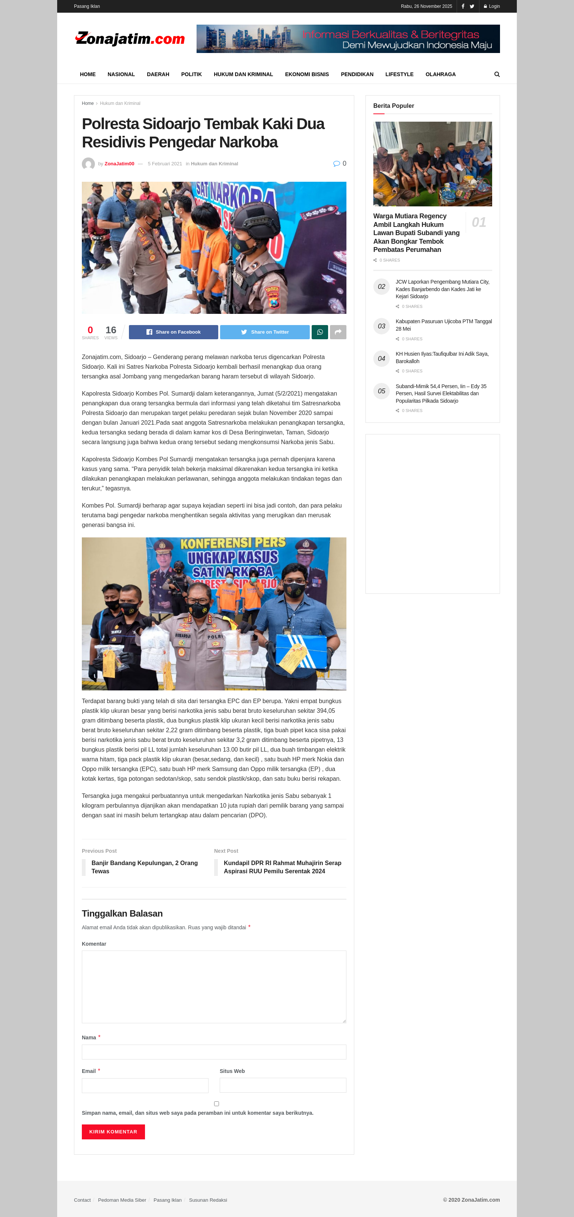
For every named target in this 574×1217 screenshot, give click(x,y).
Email (91, 1071)
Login (492, 6)
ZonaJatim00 (119, 163)
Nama (91, 1037)
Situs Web (232, 1071)
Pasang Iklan (87, 6)
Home (88, 74)
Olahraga (441, 74)
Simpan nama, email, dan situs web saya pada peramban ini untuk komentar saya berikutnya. (198, 1113)
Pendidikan (357, 74)
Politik (191, 74)
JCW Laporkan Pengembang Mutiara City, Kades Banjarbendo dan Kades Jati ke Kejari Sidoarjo (443, 289)
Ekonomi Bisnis (307, 74)
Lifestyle (400, 74)
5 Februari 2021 (165, 163)
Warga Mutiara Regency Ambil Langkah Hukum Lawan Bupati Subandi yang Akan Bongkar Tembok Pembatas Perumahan (416, 232)
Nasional (121, 74)
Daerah (158, 74)
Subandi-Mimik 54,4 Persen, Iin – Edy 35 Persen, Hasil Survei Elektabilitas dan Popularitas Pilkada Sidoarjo (441, 393)
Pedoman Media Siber (122, 1200)
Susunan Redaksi (208, 1200)
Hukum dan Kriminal (243, 74)
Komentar (94, 944)
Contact (82, 1200)
